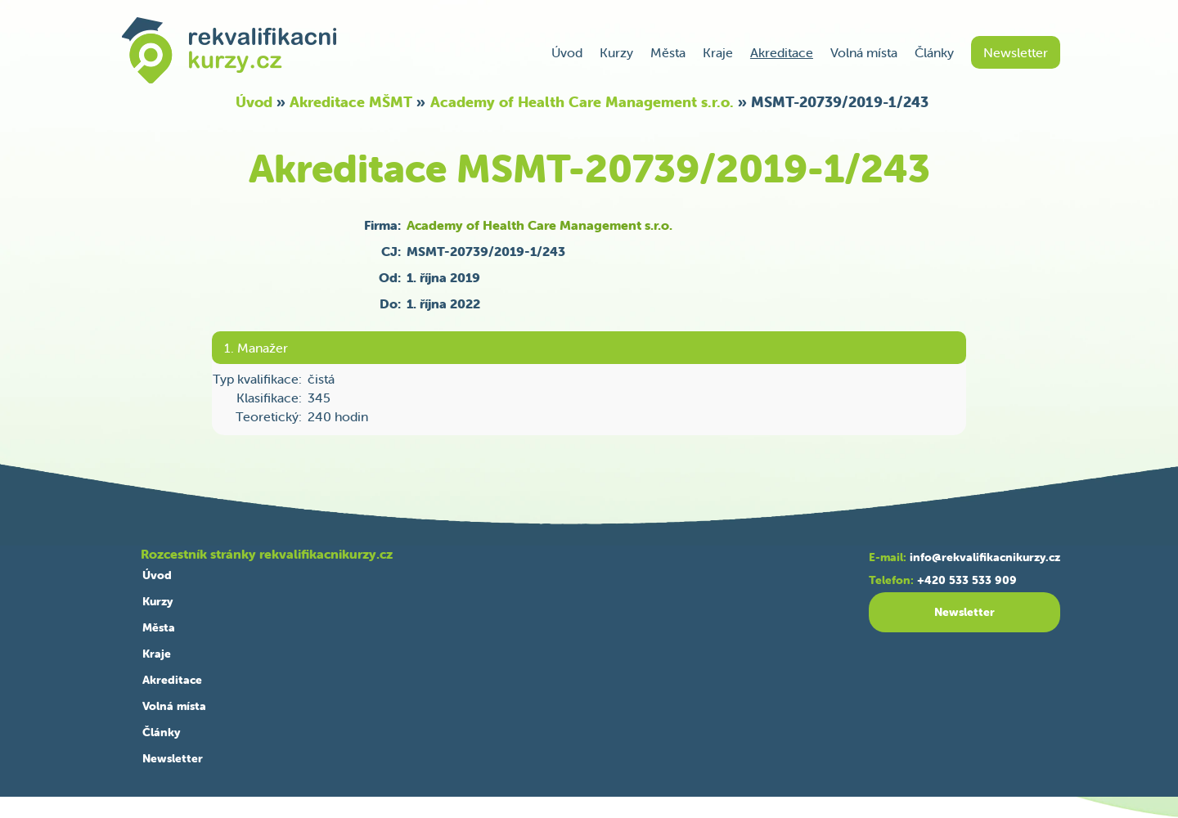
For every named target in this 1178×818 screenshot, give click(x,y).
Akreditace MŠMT (351, 101)
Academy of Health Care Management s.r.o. (582, 101)
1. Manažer (256, 347)
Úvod (566, 52)
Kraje (718, 52)
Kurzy (616, 52)
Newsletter (1015, 52)
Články (934, 52)
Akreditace (781, 52)
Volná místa (863, 52)
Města (668, 52)
